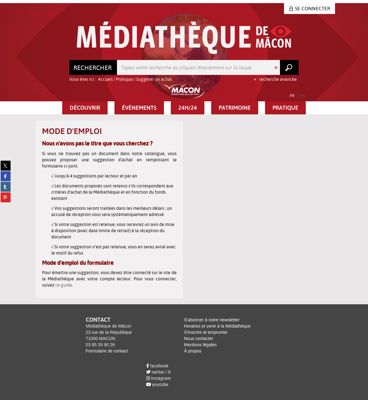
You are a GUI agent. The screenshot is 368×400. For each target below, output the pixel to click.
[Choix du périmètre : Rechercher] (93, 67)
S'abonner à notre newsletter (212, 319)
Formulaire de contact (107, 350)
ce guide (63, 285)
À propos (193, 350)
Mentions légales (200, 344)
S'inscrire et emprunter (206, 332)
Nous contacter (198, 338)
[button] (85, 107)
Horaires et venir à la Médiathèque (217, 326)
